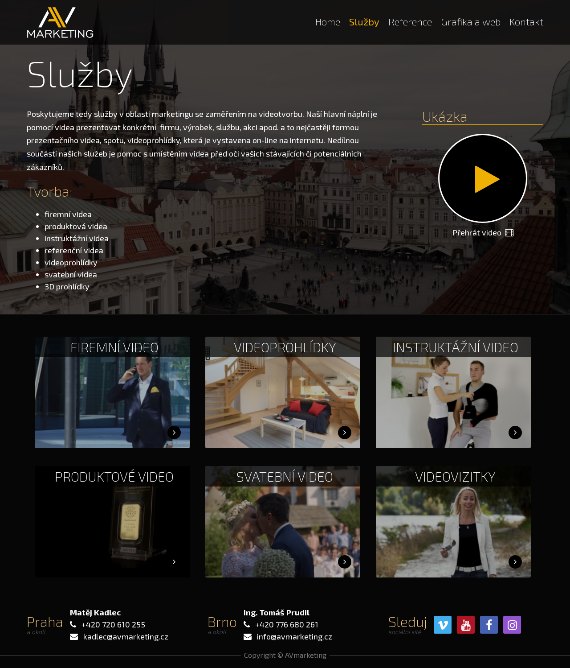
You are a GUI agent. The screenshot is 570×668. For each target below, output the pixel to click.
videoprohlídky (71, 262)
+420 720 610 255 (113, 624)
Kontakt (526, 21)
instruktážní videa (77, 238)
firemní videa (68, 214)
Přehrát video (482, 232)
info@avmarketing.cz (294, 636)
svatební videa (71, 274)
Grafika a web (471, 21)
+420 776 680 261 (286, 624)
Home (327, 21)
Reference (410, 21)
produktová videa (76, 226)
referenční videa (74, 250)
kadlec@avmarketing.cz (125, 636)
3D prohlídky (67, 286)
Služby (364, 21)
